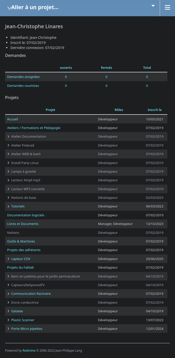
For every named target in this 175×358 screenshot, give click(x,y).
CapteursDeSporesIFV (28, 285)
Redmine (29, 350)
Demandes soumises (23, 85)
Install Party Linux (25, 162)
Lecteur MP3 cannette (28, 189)
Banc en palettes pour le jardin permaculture (45, 276)
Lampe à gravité (23, 171)
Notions (13, 232)
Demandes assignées (23, 76)
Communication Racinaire (31, 293)
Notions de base (23, 197)
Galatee (17, 311)
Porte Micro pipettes (26, 328)
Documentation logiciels (25, 215)
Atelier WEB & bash (26, 154)
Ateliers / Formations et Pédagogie (33, 127)
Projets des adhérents (24, 250)
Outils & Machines (21, 241)
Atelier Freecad (22, 145)
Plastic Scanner (22, 320)
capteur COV (20, 258)
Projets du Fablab (20, 267)
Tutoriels (17, 206)
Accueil (12, 119)
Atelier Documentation (28, 136)
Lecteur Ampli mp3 (25, 180)
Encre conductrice (25, 302)
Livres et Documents (22, 223)
